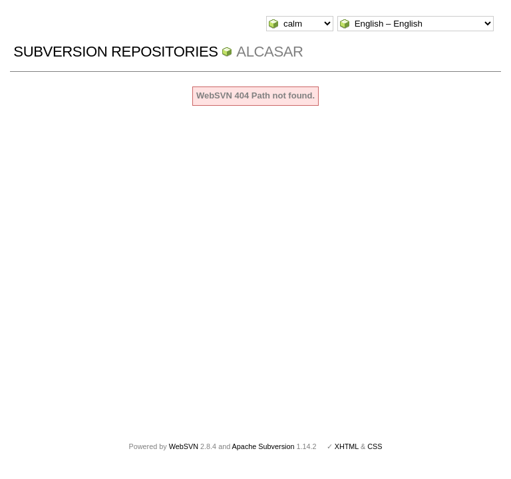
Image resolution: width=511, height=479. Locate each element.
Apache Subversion (263, 446)
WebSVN (183, 446)
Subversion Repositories (115, 51)
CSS (374, 446)
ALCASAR (269, 51)
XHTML (347, 446)
